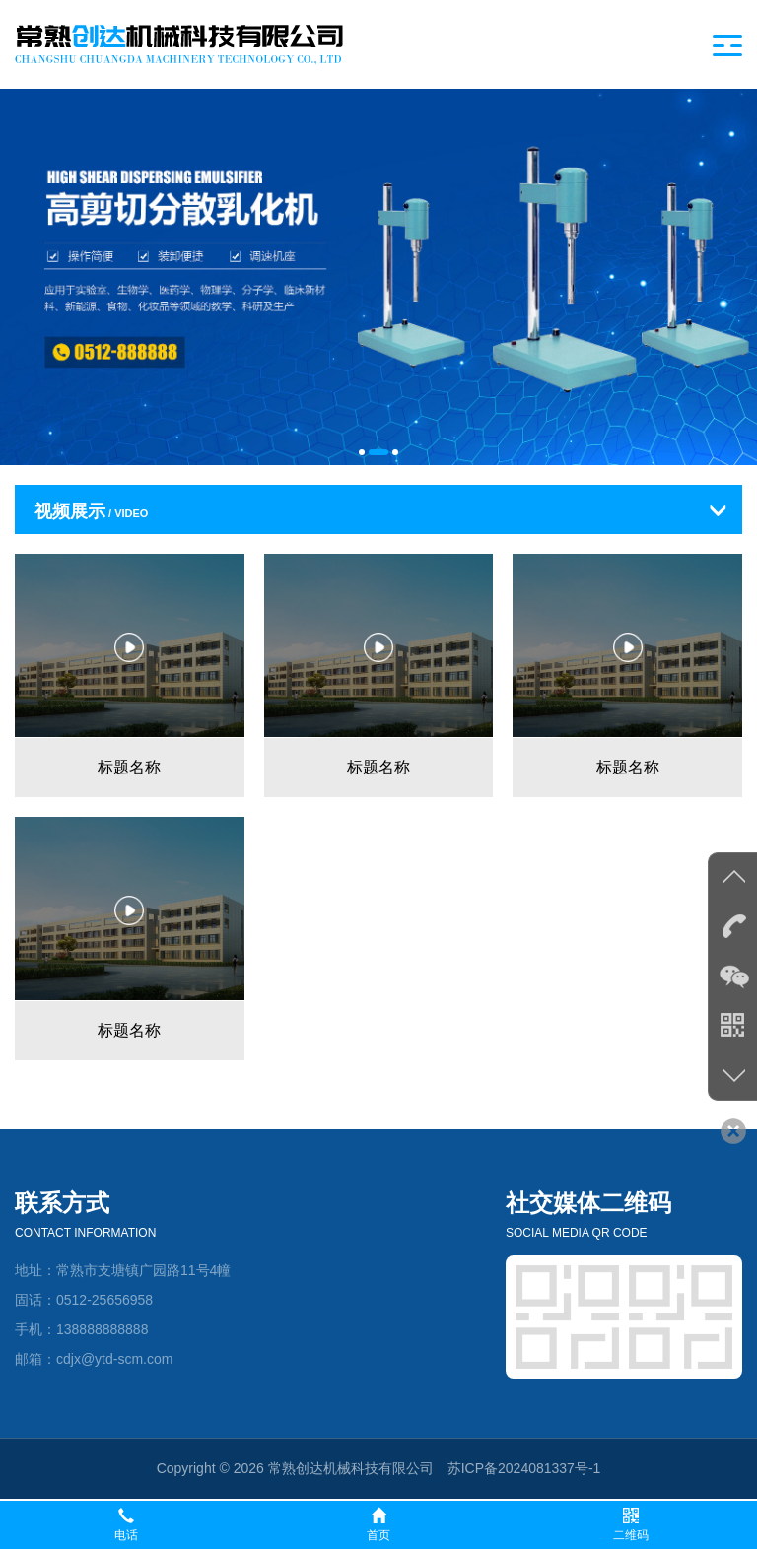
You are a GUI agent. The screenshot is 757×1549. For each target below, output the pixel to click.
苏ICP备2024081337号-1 (524, 1468)
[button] (362, 452)
